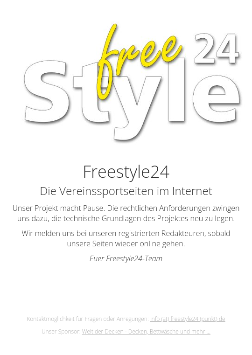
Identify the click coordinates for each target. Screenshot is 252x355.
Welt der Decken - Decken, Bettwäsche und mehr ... (146, 331)
